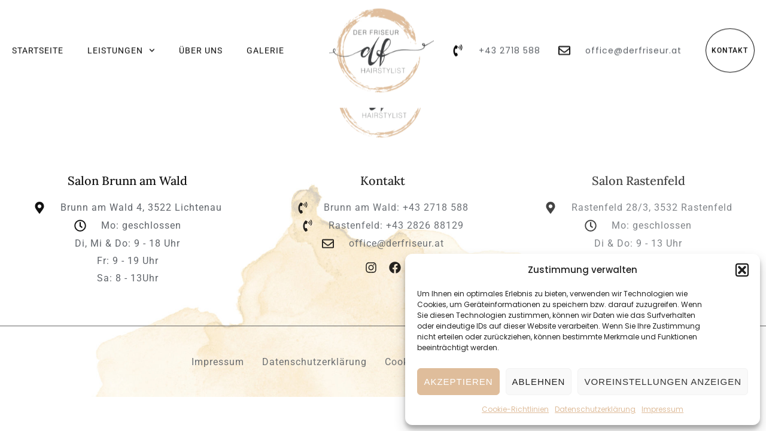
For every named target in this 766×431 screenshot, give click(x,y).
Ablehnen (539, 382)
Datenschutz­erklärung (595, 409)
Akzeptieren (458, 382)
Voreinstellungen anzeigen (662, 382)
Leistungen (121, 44)
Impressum (662, 409)
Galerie (265, 44)
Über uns (201, 44)
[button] (742, 270)
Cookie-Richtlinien (515, 409)
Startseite (37, 44)
